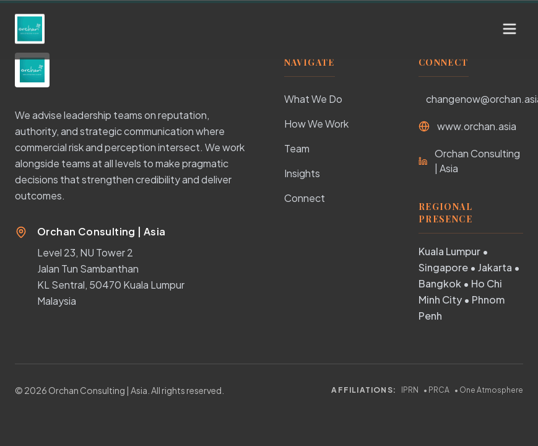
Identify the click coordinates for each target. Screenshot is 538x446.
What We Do (313, 98)
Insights (302, 173)
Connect (304, 197)
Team (297, 148)
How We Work (316, 123)
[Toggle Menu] (509, 17)
